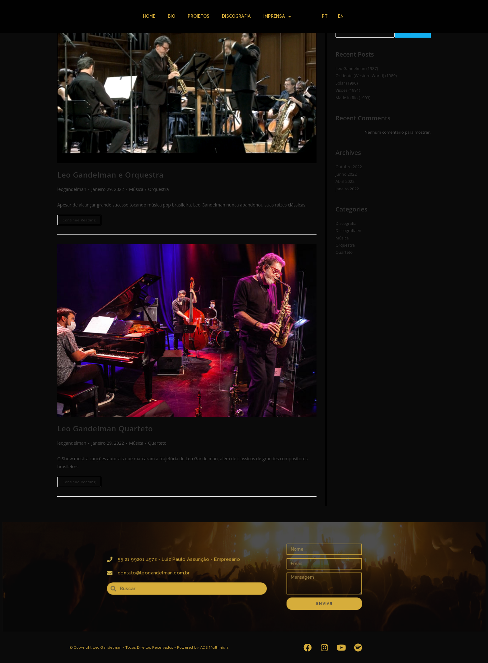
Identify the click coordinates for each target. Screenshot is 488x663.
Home (149, 16)
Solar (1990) (347, 83)
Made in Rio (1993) (353, 97)
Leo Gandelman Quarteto (105, 428)
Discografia (236, 16)
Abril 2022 (345, 181)
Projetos (198, 16)
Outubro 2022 (349, 166)
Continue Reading (82, 218)
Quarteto (157, 443)
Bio (171, 16)
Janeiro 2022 (347, 189)
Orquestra (158, 189)
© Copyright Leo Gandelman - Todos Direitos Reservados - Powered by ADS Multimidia (149, 647)
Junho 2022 (346, 174)
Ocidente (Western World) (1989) (366, 75)
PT (324, 16)
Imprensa (277, 16)
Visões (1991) (348, 90)
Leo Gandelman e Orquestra (110, 174)
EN (341, 16)
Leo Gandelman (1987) (357, 68)
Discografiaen (348, 230)
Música (136, 189)
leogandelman (71, 189)
